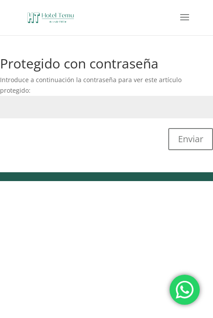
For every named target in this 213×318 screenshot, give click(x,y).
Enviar (190, 139)
